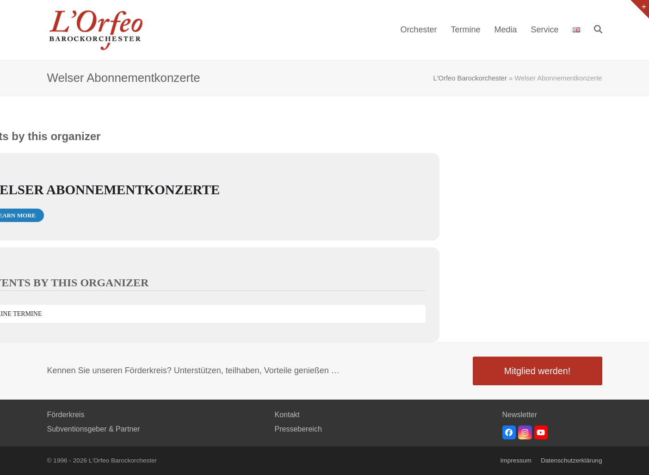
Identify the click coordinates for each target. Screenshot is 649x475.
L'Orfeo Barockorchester (470, 78)
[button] (598, 30)
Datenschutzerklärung (571, 460)
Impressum (516, 460)
